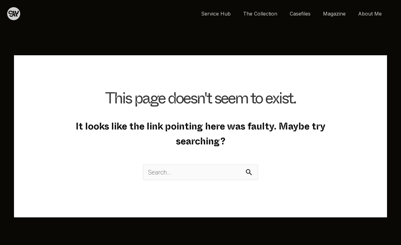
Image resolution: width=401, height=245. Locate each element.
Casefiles (300, 14)
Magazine (334, 14)
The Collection (260, 14)
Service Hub (216, 14)
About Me (370, 14)
